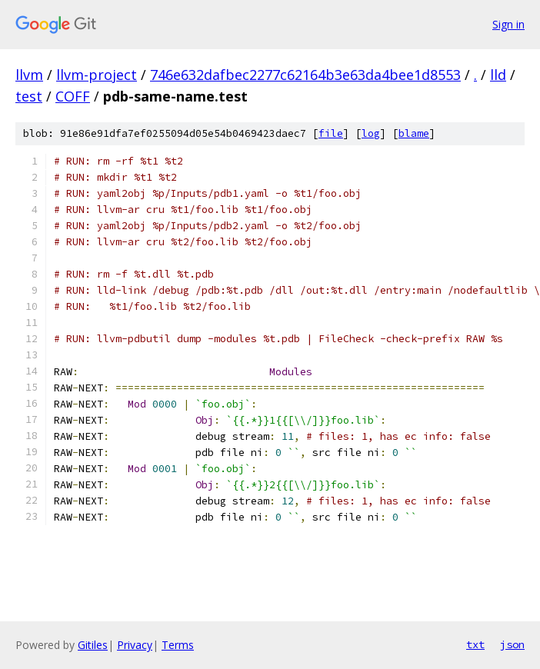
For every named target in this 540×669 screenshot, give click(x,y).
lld (498, 74)
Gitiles (93, 644)
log (371, 133)
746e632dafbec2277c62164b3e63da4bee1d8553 (305, 74)
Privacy (134, 644)
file (330, 133)
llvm (29, 74)
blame (413, 133)
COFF (72, 96)
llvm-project (96, 74)
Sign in (508, 24)
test (28, 96)
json (512, 644)
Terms (178, 644)
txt (475, 644)
